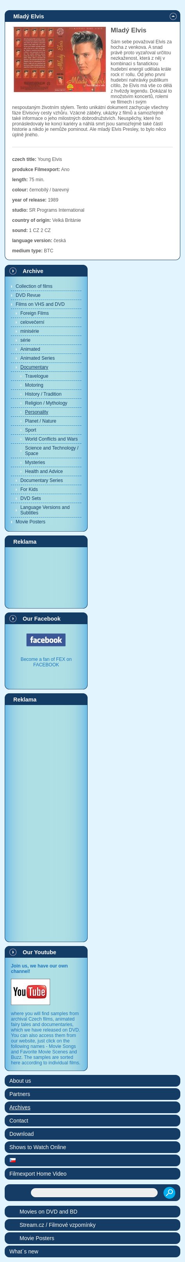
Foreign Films (34, 313)
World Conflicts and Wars (51, 439)
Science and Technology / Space (52, 450)
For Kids (29, 489)
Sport (30, 430)
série (25, 340)
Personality (36, 412)
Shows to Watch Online (37, 1147)
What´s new (23, 1251)
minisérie (29, 331)
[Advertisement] (46, 577)
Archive (33, 271)
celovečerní (32, 322)
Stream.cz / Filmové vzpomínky (58, 1225)
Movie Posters (30, 522)
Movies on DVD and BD (48, 1211)
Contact (18, 1120)
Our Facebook (42, 619)
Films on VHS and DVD (40, 304)
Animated (30, 349)
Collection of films (34, 286)
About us (20, 1081)
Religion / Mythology (46, 403)
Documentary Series (41, 480)
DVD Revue (28, 295)
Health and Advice (44, 471)
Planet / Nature (40, 421)
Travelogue (36, 376)
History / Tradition (43, 394)
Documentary (34, 367)
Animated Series (37, 358)
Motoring (34, 385)
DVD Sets (30, 498)
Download (21, 1134)
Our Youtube (39, 952)
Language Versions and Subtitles (45, 510)
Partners (19, 1094)
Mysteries (35, 462)
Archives (20, 1107)
